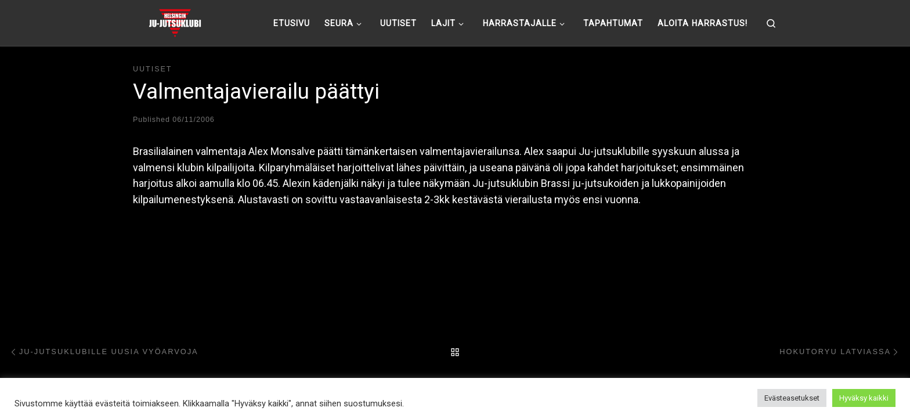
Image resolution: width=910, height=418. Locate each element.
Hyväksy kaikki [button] (864, 398)
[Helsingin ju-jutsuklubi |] (175, 21)
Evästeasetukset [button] (791, 398)
